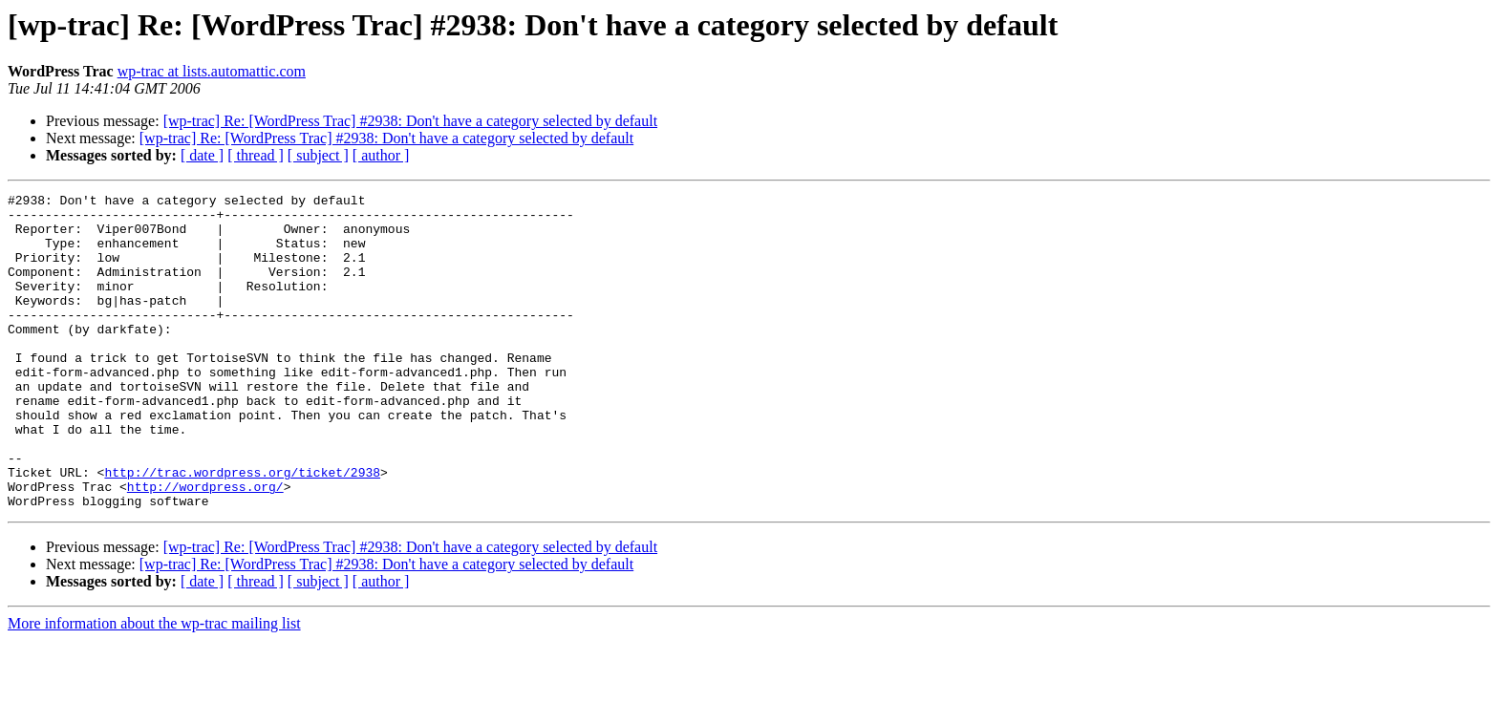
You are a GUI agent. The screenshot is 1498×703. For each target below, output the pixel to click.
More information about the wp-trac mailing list (154, 686)
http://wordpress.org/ (205, 546)
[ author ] (381, 155)
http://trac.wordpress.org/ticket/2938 (242, 529)
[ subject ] (318, 155)
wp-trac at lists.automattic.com (212, 71)
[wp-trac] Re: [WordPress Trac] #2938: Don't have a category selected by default (410, 121)
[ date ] (202, 155)
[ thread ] (255, 155)
